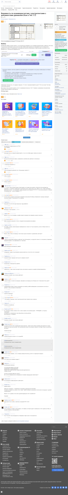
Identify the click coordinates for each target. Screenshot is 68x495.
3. (4, 157)
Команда (22, 439)
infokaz (8, 384)
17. (4, 244)
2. (4, 151)
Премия (4, 441)
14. (4, 225)
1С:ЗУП (38, 454)
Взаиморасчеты (58, 80)
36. (4, 363)
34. (4, 351)
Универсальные (40, 458)
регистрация (20, 421)
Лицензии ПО (23, 467)
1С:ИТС (21, 450)
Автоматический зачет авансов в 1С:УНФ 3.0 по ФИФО (33, 112)
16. (4, 237)
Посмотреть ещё (27, 137)
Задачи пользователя (8, 451)
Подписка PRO (6, 445)
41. (4, 414)
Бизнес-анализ (23, 432)
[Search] (59, 427)
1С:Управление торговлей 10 (60, 93)
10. (4, 202)
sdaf (7, 237)
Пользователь (57, 84)
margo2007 (9, 309)
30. (4, 324)
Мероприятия (57, 430)
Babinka (8, 256)
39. (4, 400)
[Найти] (66, 427)
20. (4, 261)
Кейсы (21, 456)
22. (4, 273)
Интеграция (5, 458)
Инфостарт (19, 93)
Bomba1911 (9, 318)
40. (5, 407)
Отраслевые (22, 469)
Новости (5, 432)
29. (4, 318)
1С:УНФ (38, 449)
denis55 (8, 291)
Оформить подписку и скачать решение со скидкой (27, 63)
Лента (4, 435)
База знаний (6, 444)
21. (4, 267)
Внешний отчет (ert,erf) (59, 87)
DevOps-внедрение (7, 468)
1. (4, 144)
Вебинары (22, 459)
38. (4, 384)
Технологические (23, 472)
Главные (4, 434)
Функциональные (6, 447)
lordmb (7, 267)
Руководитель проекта (42, 435)
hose (7, 168)
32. (4, 340)
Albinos (8, 284)
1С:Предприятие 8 (58, 90)
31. (4, 334)
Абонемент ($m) (58, 113)
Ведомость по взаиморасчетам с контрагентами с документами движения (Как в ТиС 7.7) (23, 14)
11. (4, 207)
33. (4, 346)
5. (4, 168)
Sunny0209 (8, 225)
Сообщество (5, 460)
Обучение (39, 430)
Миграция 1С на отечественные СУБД (8, 476)
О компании (55, 442)
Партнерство (23, 458)
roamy (7, 144)
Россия (56, 100)
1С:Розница (39, 453)
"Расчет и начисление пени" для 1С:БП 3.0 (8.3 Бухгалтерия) (34, 130)
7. (4, 180)
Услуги (21, 454)
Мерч (55, 438)
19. (4, 256)
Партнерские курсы (41, 439)
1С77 (38, 462)
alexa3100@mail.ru (10, 273)
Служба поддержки (58, 456)
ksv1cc (7, 279)
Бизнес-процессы (24, 434)
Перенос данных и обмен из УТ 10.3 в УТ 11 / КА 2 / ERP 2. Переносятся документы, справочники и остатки (47, 115)
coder (7, 357)
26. (5, 297)
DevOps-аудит (6, 466)
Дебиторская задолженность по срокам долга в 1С (19, 130)
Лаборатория (6, 463)
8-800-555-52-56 (56, 465)
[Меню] (2, 2)
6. (4, 174)
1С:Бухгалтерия (40, 444)
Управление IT (23, 440)
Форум (55, 436)
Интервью (5, 437)
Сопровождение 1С (25, 447)
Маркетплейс (40, 442)
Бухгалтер (57, 83)
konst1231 (8, 250)
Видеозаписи (57, 432)
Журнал (5, 430)
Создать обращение (58, 470)
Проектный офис (41, 466)
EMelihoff (8, 244)
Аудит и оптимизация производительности (7, 473)
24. (4, 284)
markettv (8, 378)
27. (4, 303)
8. (4, 185)
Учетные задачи (6, 449)
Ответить (9, 149)
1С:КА (38, 447)
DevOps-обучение (7, 464)
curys (7, 334)
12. (4, 213)
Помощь (54, 449)
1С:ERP (38, 445)
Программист (40, 432)
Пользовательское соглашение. (8, 483)
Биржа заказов (58, 434)
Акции (21, 449)
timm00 (8, 351)
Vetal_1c (8, 202)
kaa (7, 213)
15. (4, 232)
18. (4, 250)
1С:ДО (38, 456)
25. (4, 291)
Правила (54, 447)
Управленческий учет (59, 109)
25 (5, 299)
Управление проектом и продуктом (25, 436)
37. (4, 378)
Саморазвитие (23, 444)
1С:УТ (38, 451)
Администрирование (7, 456)
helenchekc (8, 185)
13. (4, 219)
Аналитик (39, 434)
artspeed (8, 324)
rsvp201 (8, 407)
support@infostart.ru (57, 466)
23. (4, 279)
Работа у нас (55, 451)
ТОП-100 (5, 439)
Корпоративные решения (24, 463)
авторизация (26, 421)
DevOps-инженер (41, 437)
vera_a (7, 157)
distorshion (8, 207)
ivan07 (7, 303)
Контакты (54, 453)
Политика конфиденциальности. (23, 483)
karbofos (8, 261)
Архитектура (23, 442)
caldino (7, 414)
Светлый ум (9, 400)
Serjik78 (7, 151)
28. (4, 309)
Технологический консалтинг (9, 470)
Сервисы (22, 452)
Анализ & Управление (25, 430)
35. (4, 357)
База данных (5, 454)
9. (4, 195)
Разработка (5, 453)
